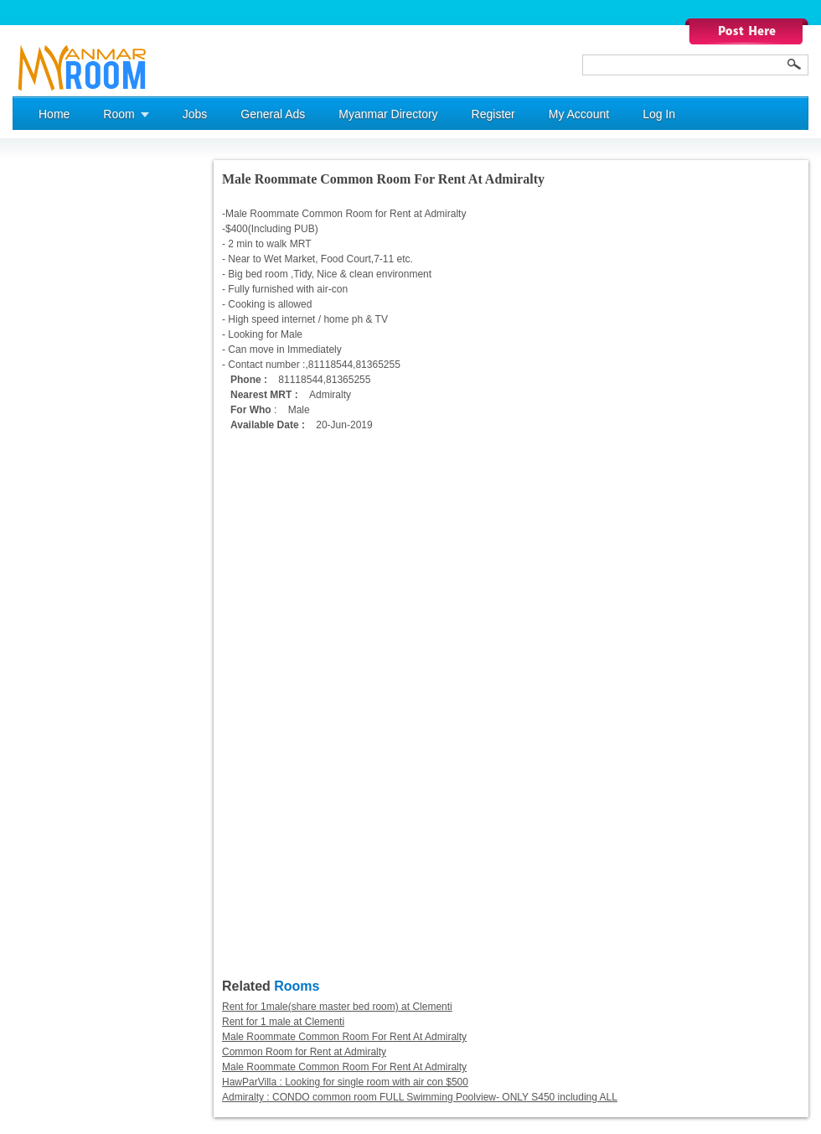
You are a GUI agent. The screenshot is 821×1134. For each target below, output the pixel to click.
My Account (579, 114)
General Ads (272, 114)
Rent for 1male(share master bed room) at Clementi (337, 1006)
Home (54, 114)
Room (118, 114)
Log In (659, 114)
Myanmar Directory (387, 114)
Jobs (195, 114)
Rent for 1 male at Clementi (283, 1022)
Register (493, 114)
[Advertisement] (80, 411)
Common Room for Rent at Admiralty (304, 1052)
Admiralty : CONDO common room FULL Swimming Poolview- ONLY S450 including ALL (419, 1097)
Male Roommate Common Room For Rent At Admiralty (344, 1037)
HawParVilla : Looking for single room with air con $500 (345, 1082)
